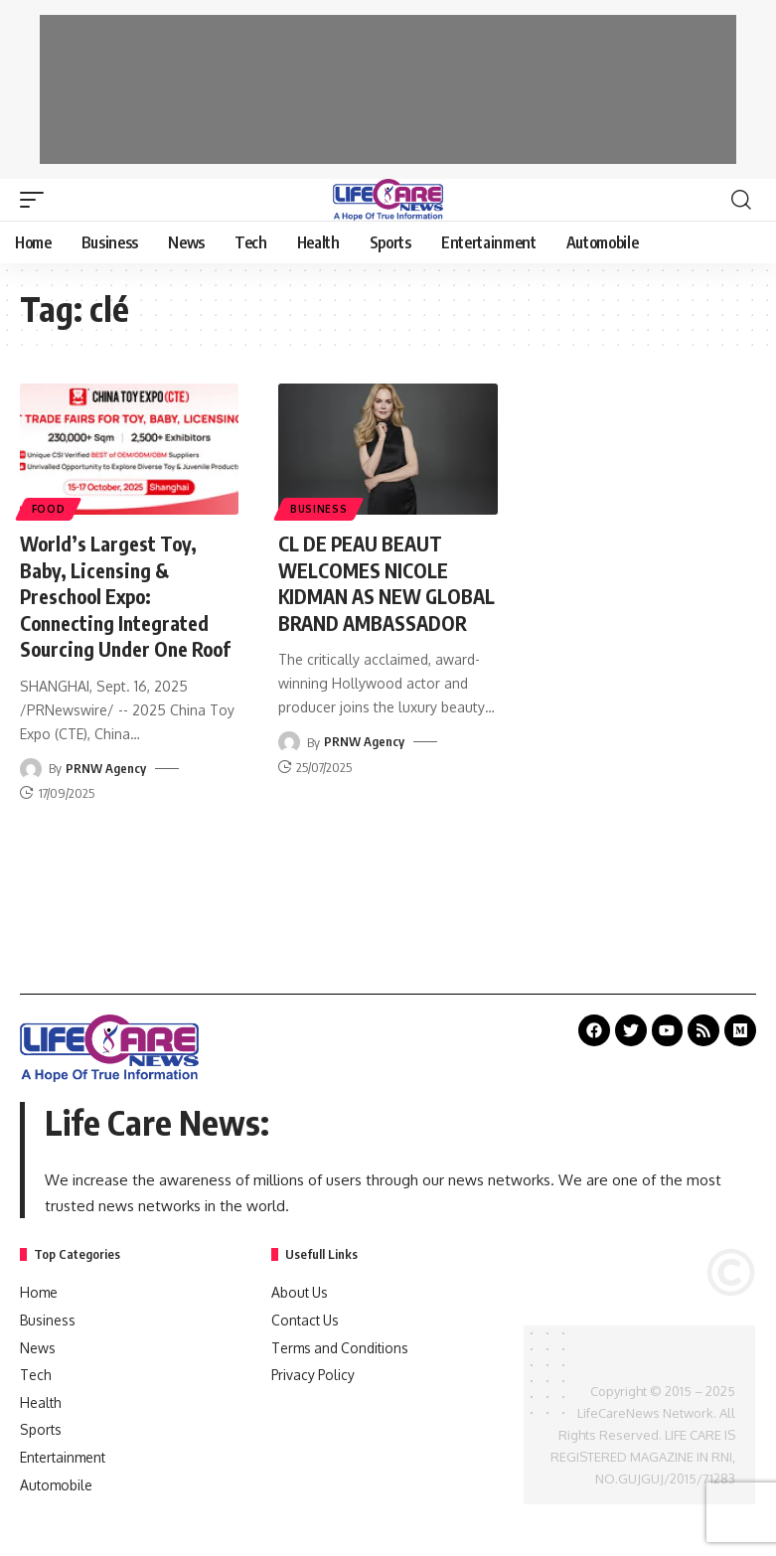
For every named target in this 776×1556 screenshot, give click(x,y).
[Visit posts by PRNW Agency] (31, 765)
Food (49, 509)
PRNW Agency (106, 765)
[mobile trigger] (37, 200)
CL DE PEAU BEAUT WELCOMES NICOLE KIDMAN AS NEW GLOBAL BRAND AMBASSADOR (365, 595)
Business (319, 509)
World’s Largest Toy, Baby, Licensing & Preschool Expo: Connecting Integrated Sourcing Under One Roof (128, 595)
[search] (741, 200)
